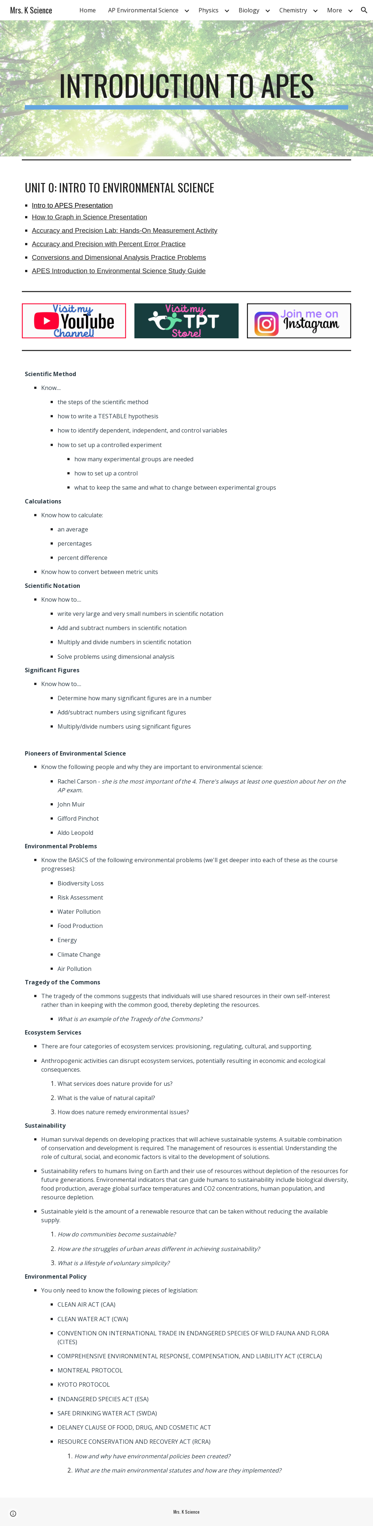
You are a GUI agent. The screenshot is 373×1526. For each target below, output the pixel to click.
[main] (187, 88)
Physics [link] (209, 10)
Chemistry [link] (293, 10)
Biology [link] (249, 10)
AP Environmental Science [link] (143, 10)
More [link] (334, 10)
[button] (364, 10)
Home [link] (87, 10)
